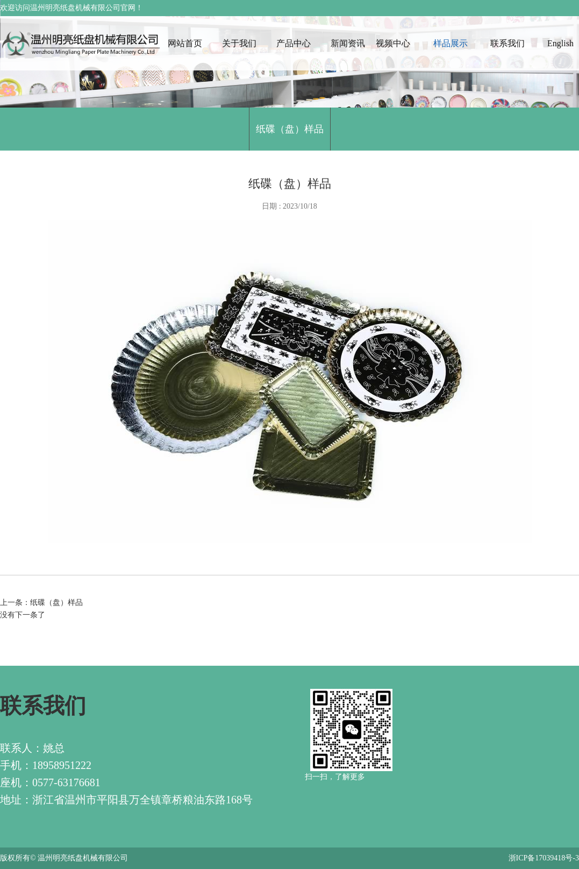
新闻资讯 (348, 43)
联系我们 (507, 43)
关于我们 (239, 43)
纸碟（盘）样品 (290, 129)
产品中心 (293, 43)
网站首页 (185, 43)
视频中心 (393, 43)
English (560, 43)
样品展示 (450, 43)
